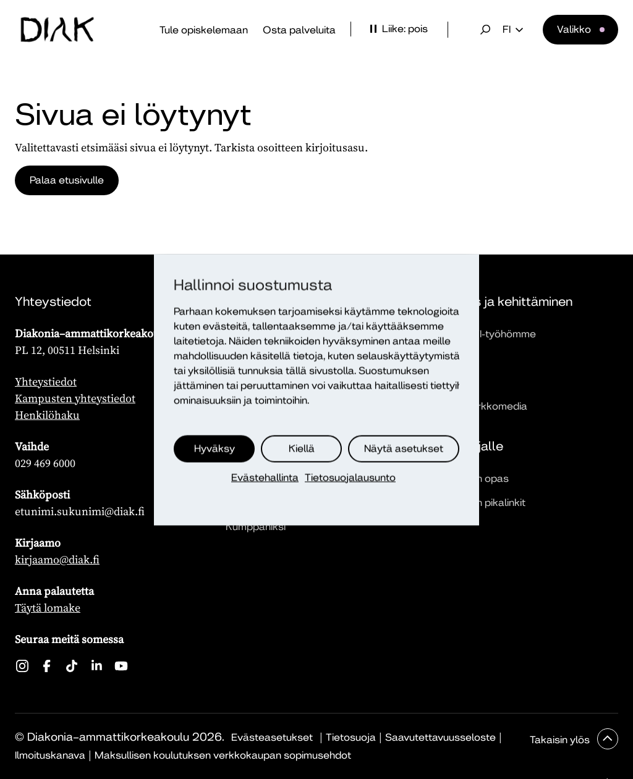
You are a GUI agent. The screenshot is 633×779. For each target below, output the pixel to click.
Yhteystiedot (46, 381)
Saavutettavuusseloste (440, 737)
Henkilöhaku (47, 415)
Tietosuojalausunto (350, 477)
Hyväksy (214, 448)
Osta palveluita (299, 30)
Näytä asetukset (403, 448)
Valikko (574, 29)
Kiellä (302, 448)
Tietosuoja (351, 737)
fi (513, 30)
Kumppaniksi (256, 527)
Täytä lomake (47, 607)
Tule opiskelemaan (203, 30)
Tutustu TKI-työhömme (483, 334)
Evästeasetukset (272, 737)
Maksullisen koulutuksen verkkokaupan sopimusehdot (223, 755)
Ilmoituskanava (50, 755)
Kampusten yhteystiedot (75, 398)
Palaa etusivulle (67, 180)
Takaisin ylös (561, 740)
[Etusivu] (57, 29)
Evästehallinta (265, 477)
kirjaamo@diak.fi (57, 559)
